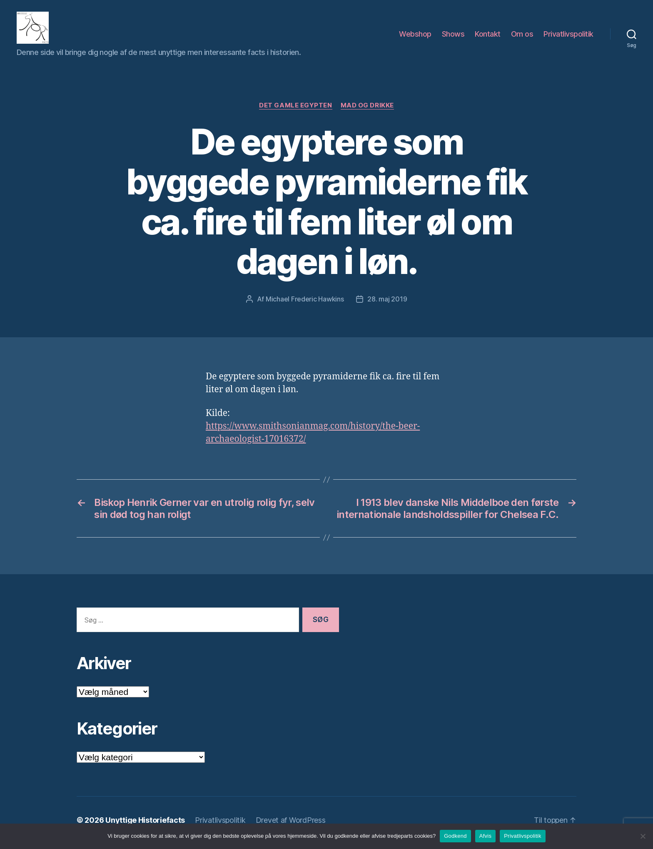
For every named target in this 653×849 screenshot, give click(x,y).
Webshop (415, 36)
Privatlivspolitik (568, 36)
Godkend (455, 836)
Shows (453, 36)
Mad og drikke (367, 111)
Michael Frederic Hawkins (305, 304)
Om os (522, 36)
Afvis (485, 836)
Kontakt (488, 36)
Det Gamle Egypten (295, 111)
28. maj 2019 (387, 304)
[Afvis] (642, 836)
